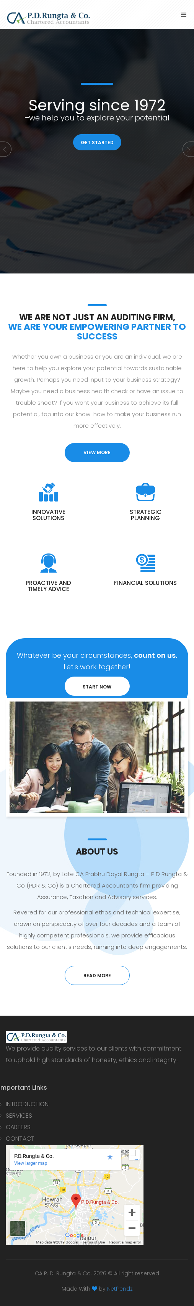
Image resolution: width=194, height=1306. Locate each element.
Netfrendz (120, 1289)
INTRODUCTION (27, 1104)
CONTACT (20, 1138)
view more (97, 452)
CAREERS (18, 1127)
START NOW (97, 686)
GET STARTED (97, 142)
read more (97, 975)
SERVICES (19, 1115)
